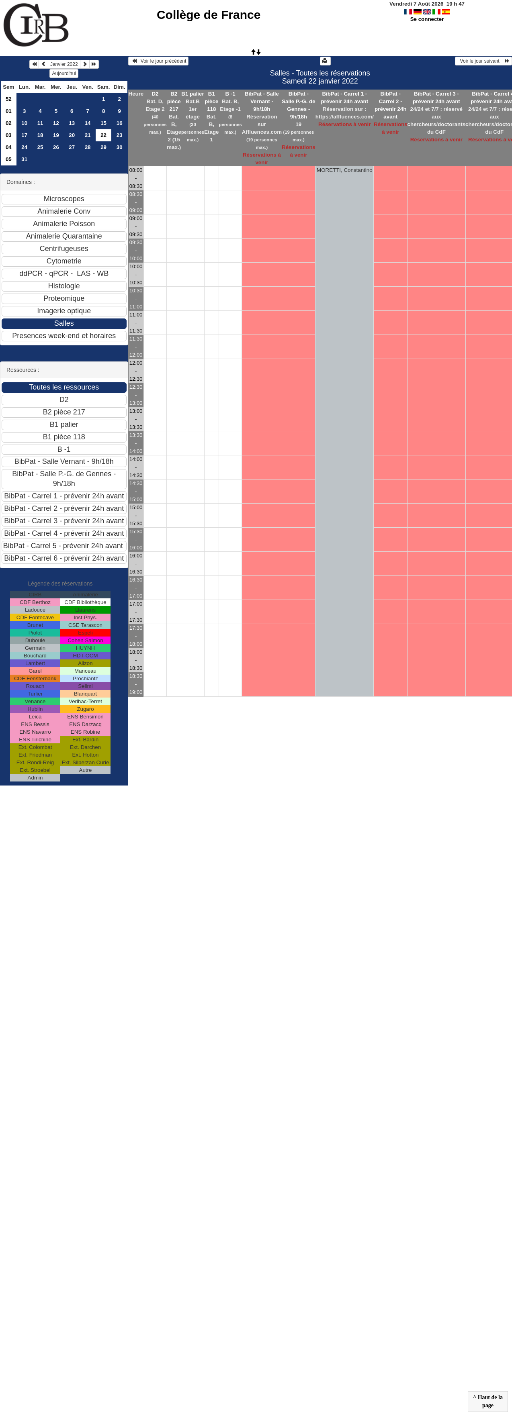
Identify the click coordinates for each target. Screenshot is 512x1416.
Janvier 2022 (64, 64)
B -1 (230, 94)
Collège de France (208, 14)
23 (120, 135)
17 (24, 135)
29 (103, 147)
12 (56, 123)
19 (56, 135)
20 (72, 135)
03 (9, 135)
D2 (155, 94)
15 (103, 123)
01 (9, 111)
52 (9, 99)
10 (24, 123)
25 (40, 147)
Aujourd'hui (64, 73)
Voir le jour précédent (158, 61)
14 (88, 123)
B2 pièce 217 (174, 101)
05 (9, 159)
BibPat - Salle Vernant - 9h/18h (262, 101)
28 (88, 147)
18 (40, 135)
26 (56, 147)
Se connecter (427, 19)
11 (40, 123)
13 (72, 123)
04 (9, 147)
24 (24, 147)
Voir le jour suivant (483, 61)
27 (72, 147)
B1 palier (192, 94)
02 (9, 123)
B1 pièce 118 (211, 101)
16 (120, 123)
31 (24, 159)
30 (120, 147)
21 (88, 135)
